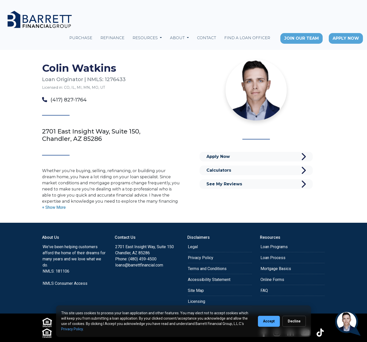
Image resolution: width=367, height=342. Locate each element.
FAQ (264, 290)
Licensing (196, 301)
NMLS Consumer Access (65, 283)
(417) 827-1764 (64, 100)
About (178, 37)
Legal (193, 246)
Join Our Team (301, 38)
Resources (146, 37)
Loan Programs (274, 246)
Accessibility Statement (209, 279)
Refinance (112, 37)
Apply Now (346, 38)
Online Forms (272, 279)
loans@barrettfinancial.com (139, 265)
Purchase (80, 37)
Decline (294, 321)
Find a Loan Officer (247, 37)
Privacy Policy (200, 257)
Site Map (196, 290)
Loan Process (272, 257)
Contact (206, 37)
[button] (54, 207)
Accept (269, 321)
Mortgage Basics (275, 268)
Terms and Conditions (207, 268)
